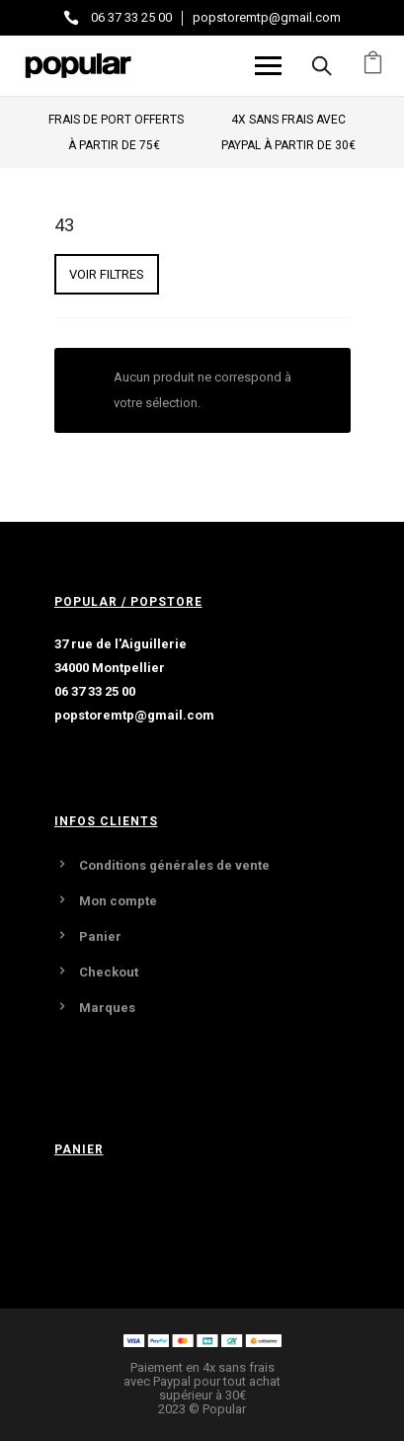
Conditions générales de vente (174, 865)
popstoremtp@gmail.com (267, 17)
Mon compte (118, 900)
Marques (107, 1007)
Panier (100, 936)
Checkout (108, 972)
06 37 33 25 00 (131, 17)
